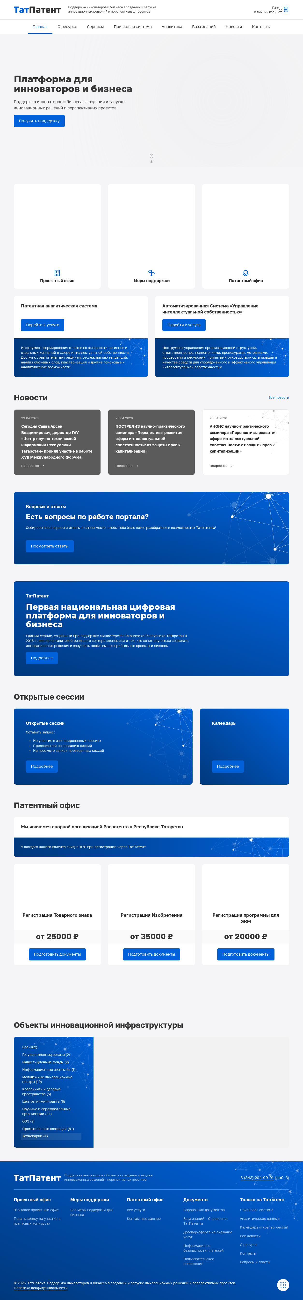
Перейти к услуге (42, 325)
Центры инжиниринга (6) (43, 1104)
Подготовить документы (57, 956)
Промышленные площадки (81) (48, 1131)
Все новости (278, 398)
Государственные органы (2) (46, 1056)
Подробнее (42, 659)
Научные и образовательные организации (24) (46, 1113)
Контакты (261, 27)
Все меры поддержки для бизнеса (91, 1213)
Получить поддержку (39, 121)
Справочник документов (204, 1211)
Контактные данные (144, 1219)
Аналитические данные (260, 1219)
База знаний (204, 27)
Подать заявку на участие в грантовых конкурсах (37, 1222)
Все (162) (29, 1049)
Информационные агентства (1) (49, 1071)
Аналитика (172, 27)
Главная (40, 27)
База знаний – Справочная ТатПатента (205, 1222)
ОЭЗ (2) (28, 1124)
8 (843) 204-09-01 (257, 1178)
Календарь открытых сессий (264, 1228)
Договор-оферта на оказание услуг (207, 1235)
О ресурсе (67, 27)
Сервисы (95, 27)
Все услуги (136, 1211)
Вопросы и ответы (255, 1263)
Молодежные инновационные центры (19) (47, 1081)
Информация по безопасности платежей (203, 1248)
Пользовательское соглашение (198, 1262)
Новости (234, 27)
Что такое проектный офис (36, 1211)
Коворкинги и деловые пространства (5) (41, 1094)
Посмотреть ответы (50, 547)
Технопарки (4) (35, 1139)
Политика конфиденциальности (41, 1288)
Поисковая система (133, 27)
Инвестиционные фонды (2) (45, 1064)
